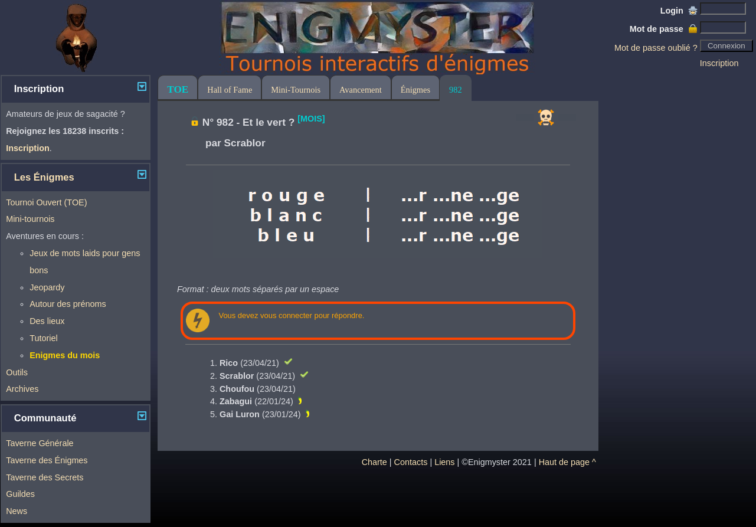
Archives (22, 389)
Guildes (20, 494)
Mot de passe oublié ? (656, 48)
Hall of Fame (229, 89)
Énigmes (415, 89)
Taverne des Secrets (44, 477)
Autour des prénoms (68, 304)
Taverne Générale (39, 443)
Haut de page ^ (567, 462)
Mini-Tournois (295, 89)
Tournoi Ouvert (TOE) (46, 202)
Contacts (411, 462)
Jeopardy (47, 287)
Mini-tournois (30, 219)
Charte (374, 462)
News (16, 511)
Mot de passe (664, 29)
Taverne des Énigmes (46, 460)
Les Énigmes (44, 177)
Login (679, 10)
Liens (444, 462)
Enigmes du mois (65, 355)
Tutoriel (43, 338)
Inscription (719, 63)
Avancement (360, 89)
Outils (17, 372)
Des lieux (47, 321)
